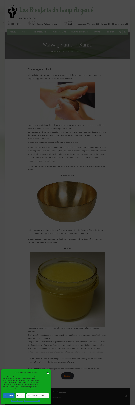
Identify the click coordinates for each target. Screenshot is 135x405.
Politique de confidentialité (32, 401)
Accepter (8, 396)
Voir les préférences (38, 396)
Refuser (20, 396)
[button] (48, 372)
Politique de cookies (17, 401)
